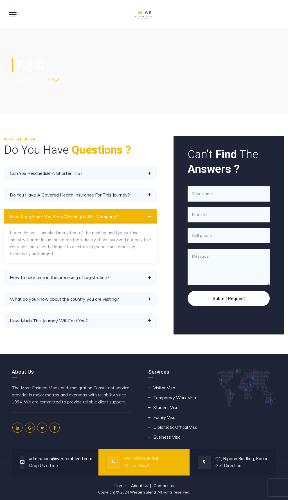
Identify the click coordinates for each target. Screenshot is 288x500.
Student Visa (166, 407)
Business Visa (167, 437)
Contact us (164, 485)
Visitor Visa (164, 387)
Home (120, 485)
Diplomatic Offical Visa (175, 427)
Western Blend (143, 492)
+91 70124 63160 (141, 458)
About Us (139, 485)
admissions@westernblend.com (60, 458)
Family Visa (164, 417)
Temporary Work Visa (174, 397)
